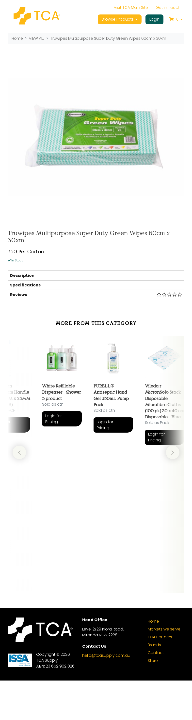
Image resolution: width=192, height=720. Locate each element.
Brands (154, 684)
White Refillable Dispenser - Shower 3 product (61, 392)
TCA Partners (160, 677)
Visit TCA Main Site (131, 7)
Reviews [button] (96, 294)
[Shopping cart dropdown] (175, 19)
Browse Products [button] (118, 19)
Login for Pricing (53, 418)
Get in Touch (168, 7)
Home (153, 661)
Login (154, 19)
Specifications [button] (25, 285)
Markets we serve (164, 669)
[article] (62, 421)
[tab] (96, 275)
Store (153, 700)
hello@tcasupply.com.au (106, 695)
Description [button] (22, 275)
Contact (156, 692)
